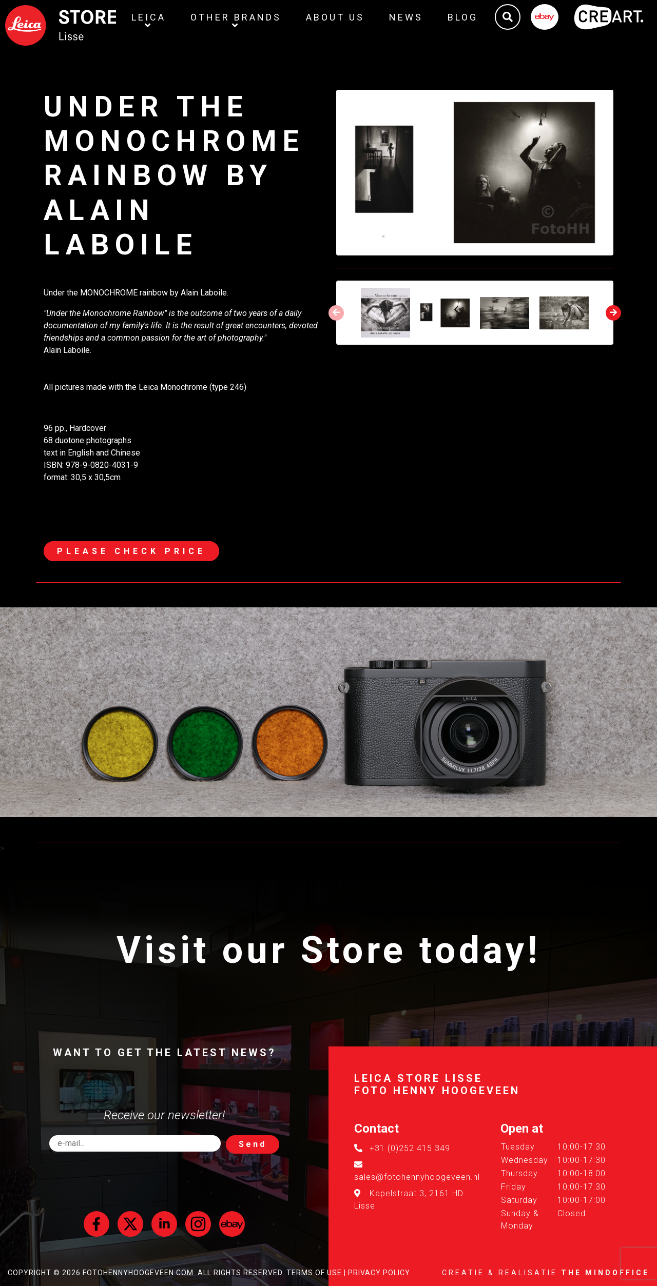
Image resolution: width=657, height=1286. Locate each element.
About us (335, 17)
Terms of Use (314, 1273)
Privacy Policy (379, 1273)
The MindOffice (605, 1273)
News (406, 17)
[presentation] (336, 313)
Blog (463, 17)
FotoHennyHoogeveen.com (138, 1273)
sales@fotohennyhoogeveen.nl (417, 1177)
